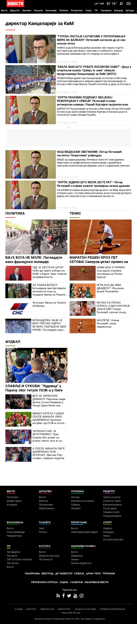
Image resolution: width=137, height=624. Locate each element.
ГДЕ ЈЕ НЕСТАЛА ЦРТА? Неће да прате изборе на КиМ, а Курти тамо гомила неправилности (49, 272)
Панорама (106, 10)
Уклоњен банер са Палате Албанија (49, 304)
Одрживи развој (83, 546)
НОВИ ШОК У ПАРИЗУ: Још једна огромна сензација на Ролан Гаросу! (111, 272)
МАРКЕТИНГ (64, 609)
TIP (96, 10)
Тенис (75, 213)
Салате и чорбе (112, 500)
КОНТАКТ (31, 609)
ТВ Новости (45, 559)
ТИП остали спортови (19, 559)
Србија (79, 573)
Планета (63, 10)
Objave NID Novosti (71, 613)
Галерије (76, 582)
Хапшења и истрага (82, 500)
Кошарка (108, 532)
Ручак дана (109, 508)
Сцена (64, 582)
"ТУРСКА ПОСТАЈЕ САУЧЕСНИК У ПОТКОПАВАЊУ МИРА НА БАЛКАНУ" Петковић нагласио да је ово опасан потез (91, 40)
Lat (96, 3)
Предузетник (14, 535)
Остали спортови (113, 539)
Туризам (109, 573)
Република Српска (44, 582)
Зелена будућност (81, 563)
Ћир (101, 3)
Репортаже (77, 10)
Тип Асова (13, 563)
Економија (51, 10)
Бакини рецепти (112, 504)
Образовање (46, 508)
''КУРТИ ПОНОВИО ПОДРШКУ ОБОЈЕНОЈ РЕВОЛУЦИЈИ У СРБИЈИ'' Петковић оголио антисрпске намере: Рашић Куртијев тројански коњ (92, 101)
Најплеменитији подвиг (84, 532)
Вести (4, 10)
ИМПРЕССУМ (47, 609)
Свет (41, 528)
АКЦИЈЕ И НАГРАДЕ (85, 609)
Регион (43, 532)
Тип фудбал (13, 552)
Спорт (88, 10)
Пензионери (46, 504)
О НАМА (18, 609)
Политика (15, 213)
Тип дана (12, 555)
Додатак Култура (49, 555)
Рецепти (38, 10)
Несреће (76, 508)
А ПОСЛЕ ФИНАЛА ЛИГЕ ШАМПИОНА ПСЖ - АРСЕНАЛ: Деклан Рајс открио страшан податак (48, 453)
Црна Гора (93, 573)
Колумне (12, 504)
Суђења (75, 504)
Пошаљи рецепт (112, 515)
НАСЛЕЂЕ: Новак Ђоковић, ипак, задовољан (108, 323)
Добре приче (14, 500)
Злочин (75, 497)
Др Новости (63, 573)
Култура (130, 10)
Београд (118, 10)
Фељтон (43, 500)
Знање (75, 559)
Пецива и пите (111, 512)
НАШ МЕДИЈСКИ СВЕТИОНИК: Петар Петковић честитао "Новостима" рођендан (89, 153)
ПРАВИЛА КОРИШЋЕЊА (112, 609)
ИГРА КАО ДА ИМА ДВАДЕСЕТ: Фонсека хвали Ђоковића (110, 288)
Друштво (15, 10)
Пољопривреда (16, 532)
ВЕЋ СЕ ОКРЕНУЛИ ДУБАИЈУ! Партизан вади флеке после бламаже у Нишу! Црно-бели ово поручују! (48, 400)
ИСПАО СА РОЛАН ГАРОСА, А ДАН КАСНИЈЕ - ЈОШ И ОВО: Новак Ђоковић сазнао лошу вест (114, 307)
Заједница (77, 555)
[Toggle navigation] (128, 3)
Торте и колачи (111, 497)
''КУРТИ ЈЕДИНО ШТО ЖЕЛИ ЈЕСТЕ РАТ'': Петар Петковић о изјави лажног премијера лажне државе (93, 184)
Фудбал (12, 341)
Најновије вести (96, 582)
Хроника (26, 10)
